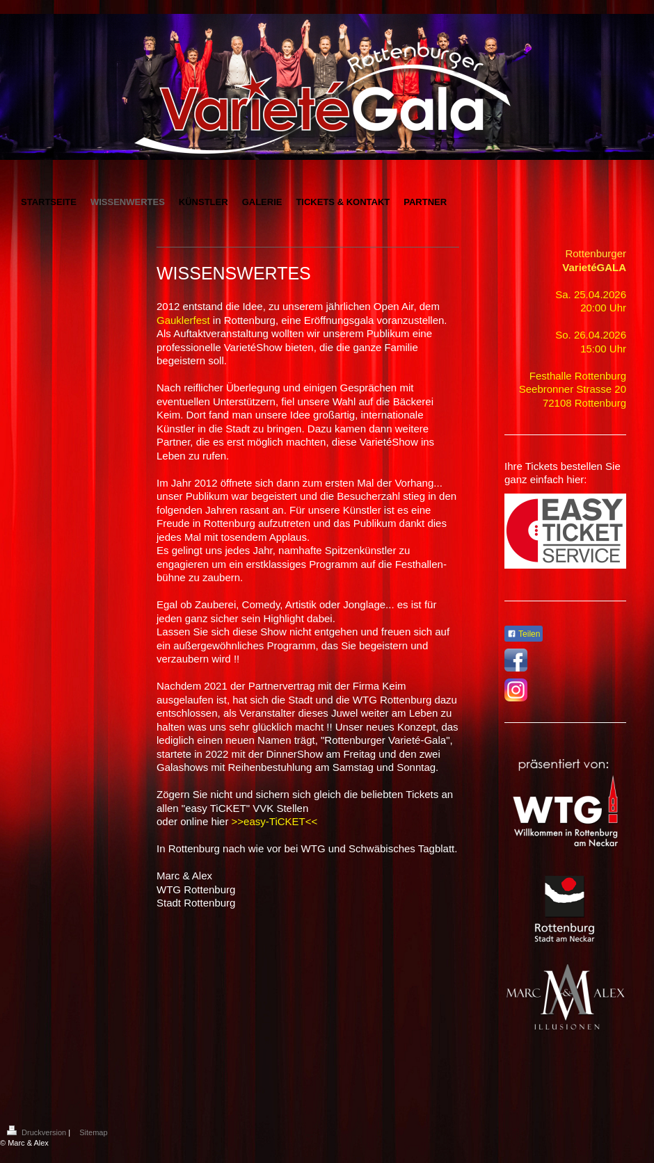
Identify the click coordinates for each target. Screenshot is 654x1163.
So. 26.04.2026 (590, 335)
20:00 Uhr (603, 308)
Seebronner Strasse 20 (572, 389)
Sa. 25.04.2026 (590, 294)
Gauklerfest (183, 320)
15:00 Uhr (603, 349)
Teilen (523, 634)
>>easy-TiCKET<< (275, 821)
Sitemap (93, 1132)
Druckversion (37, 1132)
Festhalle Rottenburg (577, 376)
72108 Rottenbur (582, 403)
